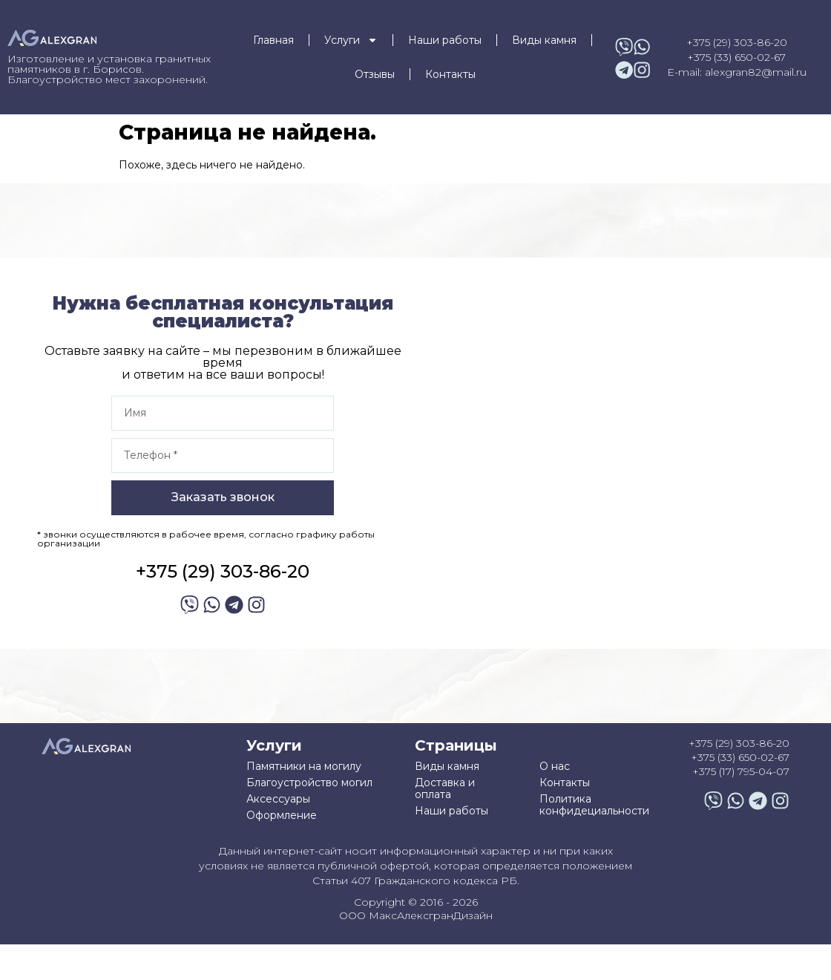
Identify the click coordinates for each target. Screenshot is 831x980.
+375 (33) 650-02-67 (736, 57)
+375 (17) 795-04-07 (740, 771)
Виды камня (544, 40)
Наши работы (445, 40)
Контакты (450, 74)
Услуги (351, 40)
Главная (273, 40)
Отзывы (375, 74)
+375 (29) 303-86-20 (736, 42)
